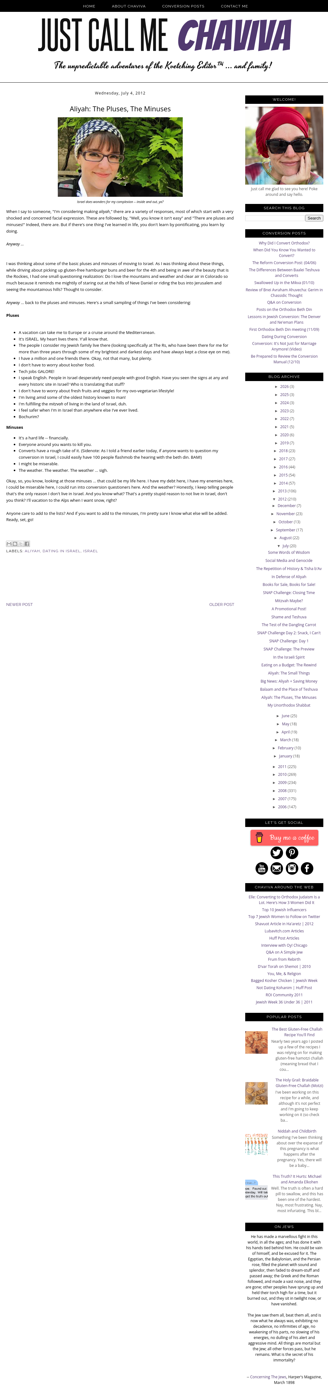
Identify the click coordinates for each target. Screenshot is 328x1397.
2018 (284, 450)
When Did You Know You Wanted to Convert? (284, 252)
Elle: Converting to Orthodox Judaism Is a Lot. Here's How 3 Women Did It (284, 899)
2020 (285, 434)
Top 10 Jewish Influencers (284, 909)
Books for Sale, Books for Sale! (289, 584)
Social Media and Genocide (289, 560)
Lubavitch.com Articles (284, 931)
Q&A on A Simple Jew (284, 952)
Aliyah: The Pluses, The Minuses (288, 697)
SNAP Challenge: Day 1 (289, 641)
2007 (283, 798)
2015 (284, 475)
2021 (285, 426)
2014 (284, 483)
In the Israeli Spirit (289, 657)
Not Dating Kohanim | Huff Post (284, 987)
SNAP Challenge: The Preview (289, 649)
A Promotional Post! (289, 608)
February (286, 748)
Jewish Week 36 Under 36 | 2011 (284, 1002)
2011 (283, 766)
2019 (285, 443)
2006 (283, 807)
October (286, 521)
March (286, 739)
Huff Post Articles (284, 938)
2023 (285, 410)
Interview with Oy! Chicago (284, 945)
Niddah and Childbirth (297, 1131)
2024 (285, 402)
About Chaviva (129, 6)
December (287, 505)
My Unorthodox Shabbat (288, 705)
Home (89, 6)
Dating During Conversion (284, 336)
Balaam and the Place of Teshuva (289, 689)
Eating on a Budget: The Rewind (288, 665)
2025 (285, 394)
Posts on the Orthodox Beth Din (284, 309)
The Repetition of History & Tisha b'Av (289, 568)
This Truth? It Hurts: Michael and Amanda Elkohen (297, 1179)
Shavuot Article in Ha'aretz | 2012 (284, 923)
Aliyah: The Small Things (289, 673)
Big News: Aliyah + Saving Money (289, 681)
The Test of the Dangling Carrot (289, 624)
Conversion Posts (183, 6)
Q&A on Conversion (284, 302)
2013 (283, 491)
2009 (283, 782)
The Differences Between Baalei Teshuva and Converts (284, 272)
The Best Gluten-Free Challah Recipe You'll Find (297, 1032)
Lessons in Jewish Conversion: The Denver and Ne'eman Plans (284, 319)
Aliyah (32, 551)
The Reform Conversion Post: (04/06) (284, 262)
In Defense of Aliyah (288, 576)
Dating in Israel (62, 551)
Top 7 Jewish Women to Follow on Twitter (284, 916)
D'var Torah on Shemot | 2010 (284, 966)
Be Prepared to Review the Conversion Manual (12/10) (284, 359)
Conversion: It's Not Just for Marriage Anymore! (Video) (284, 346)
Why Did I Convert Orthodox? (284, 243)
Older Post (221, 604)
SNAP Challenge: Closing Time (289, 592)
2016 (284, 467)
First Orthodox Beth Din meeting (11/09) (284, 329)
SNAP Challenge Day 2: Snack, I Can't (289, 633)
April (286, 732)
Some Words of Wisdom (289, 552)
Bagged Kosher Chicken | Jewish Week (284, 980)
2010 (283, 774)
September (286, 530)
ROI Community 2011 (284, 995)
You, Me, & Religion (284, 973)
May (286, 724)
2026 (285, 386)
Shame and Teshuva (289, 617)
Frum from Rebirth (284, 959)
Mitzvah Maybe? (289, 600)
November (286, 513)
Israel (90, 551)
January (286, 756)
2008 (283, 790)
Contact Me (234, 6)
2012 (283, 499)
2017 (284, 459)
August (286, 537)
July (286, 546)
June (286, 715)
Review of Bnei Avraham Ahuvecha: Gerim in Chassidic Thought (284, 292)
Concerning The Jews (268, 1377)
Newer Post (19, 604)
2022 (285, 418)
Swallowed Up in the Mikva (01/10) (284, 282)
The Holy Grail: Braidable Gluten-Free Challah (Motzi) (299, 1082)
